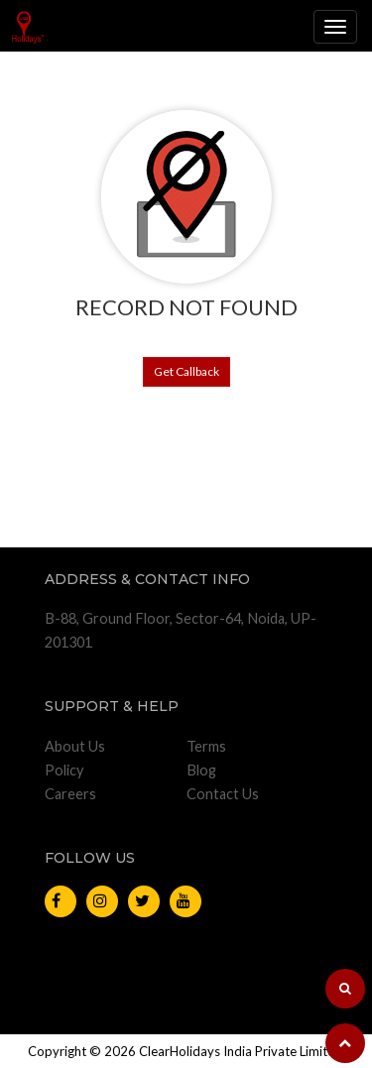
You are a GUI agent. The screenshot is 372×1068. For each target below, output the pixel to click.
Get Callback (186, 371)
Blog (201, 770)
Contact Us (222, 793)
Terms (206, 746)
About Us (75, 746)
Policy (64, 770)
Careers (70, 793)
